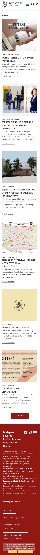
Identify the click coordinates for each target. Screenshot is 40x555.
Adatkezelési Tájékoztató (14, 518)
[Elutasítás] (37, 548)
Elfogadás (12, 552)
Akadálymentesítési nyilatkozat (12, 526)
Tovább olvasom (8, 76)
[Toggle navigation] (27, 4)
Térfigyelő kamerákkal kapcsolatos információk (14, 537)
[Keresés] (33, 4)
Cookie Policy (9, 511)
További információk (25, 552)
